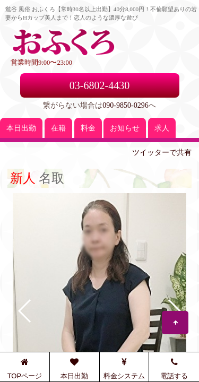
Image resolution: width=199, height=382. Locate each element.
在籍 (58, 128)
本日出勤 (21, 128)
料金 (88, 128)
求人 (161, 128)
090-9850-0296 (125, 105)
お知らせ (125, 128)
